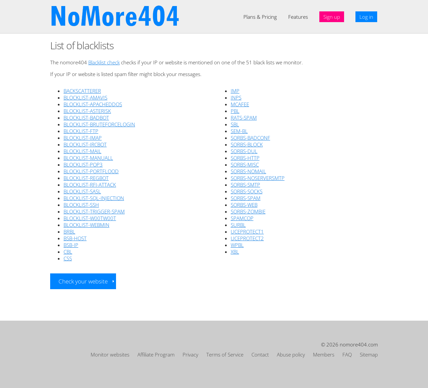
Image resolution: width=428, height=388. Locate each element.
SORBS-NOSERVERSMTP (258, 178)
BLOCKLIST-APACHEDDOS (93, 104)
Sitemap (369, 354)
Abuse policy (291, 354)
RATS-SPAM (244, 117)
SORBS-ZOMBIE (248, 211)
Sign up (331, 16)
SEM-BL (239, 131)
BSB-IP (71, 245)
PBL (235, 111)
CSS (68, 258)
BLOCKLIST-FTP (81, 131)
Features (298, 16)
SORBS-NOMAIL (248, 171)
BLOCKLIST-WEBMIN (86, 224)
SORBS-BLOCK (247, 144)
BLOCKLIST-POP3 (83, 164)
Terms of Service (224, 354)
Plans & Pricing (260, 16)
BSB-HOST (75, 238)
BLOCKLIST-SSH (81, 204)
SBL (235, 124)
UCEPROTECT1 (247, 231)
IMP (235, 90)
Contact (260, 354)
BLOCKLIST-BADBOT (86, 117)
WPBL (237, 245)
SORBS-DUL (244, 151)
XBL (235, 251)
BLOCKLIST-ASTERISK (87, 111)
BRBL (69, 231)
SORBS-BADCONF (250, 137)
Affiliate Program (156, 354)
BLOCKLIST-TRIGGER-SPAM (94, 211)
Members (323, 354)
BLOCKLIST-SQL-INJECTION (94, 198)
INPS (236, 97)
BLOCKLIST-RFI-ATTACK (90, 184)
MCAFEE (240, 104)
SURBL (238, 224)
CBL (68, 251)
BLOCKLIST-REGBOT (86, 178)
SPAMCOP (242, 218)
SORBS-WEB (244, 204)
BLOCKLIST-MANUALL (88, 157)
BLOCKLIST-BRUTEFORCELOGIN (99, 124)
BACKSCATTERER (82, 90)
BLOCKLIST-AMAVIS (85, 97)
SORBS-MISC (245, 164)
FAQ (347, 354)
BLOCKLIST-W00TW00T (90, 218)
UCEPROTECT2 (247, 238)
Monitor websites (110, 354)
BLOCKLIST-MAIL (82, 151)
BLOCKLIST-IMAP (83, 137)
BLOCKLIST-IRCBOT (85, 144)
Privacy (190, 354)
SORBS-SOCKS (246, 191)
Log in (366, 16)
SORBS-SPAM (245, 198)
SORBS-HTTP (245, 157)
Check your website (83, 281)
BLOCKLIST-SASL (82, 191)
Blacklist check (104, 62)
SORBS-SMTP (245, 184)
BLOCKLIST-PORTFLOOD (91, 171)
